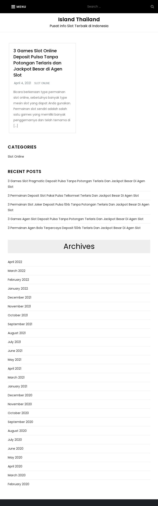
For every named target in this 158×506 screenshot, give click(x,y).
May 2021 (14, 359)
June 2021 (15, 351)
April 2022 (15, 262)
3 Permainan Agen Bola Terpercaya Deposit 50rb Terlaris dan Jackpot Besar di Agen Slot (74, 228)
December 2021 (19, 297)
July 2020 (15, 439)
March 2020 (17, 475)
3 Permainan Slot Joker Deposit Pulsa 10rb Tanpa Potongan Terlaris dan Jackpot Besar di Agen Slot (78, 207)
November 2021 (19, 306)
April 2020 (15, 466)
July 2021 (14, 342)
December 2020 (20, 395)
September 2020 (20, 422)
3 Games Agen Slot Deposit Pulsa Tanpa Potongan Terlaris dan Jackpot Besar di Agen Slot (75, 219)
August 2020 (17, 431)
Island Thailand (79, 19)
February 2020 (18, 484)
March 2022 (16, 271)
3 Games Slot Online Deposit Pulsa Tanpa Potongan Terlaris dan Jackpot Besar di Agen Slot (37, 63)
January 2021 (17, 386)
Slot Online (42, 83)
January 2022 (18, 288)
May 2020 (15, 457)
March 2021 (16, 377)
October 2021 (18, 315)
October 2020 (18, 413)
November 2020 (20, 404)
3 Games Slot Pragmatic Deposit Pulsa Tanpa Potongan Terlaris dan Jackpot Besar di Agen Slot (76, 184)
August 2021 (17, 333)
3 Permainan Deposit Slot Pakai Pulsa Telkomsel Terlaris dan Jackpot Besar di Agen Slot (73, 195)
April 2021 (14, 368)
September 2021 (20, 324)
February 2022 (18, 279)
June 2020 (15, 448)
